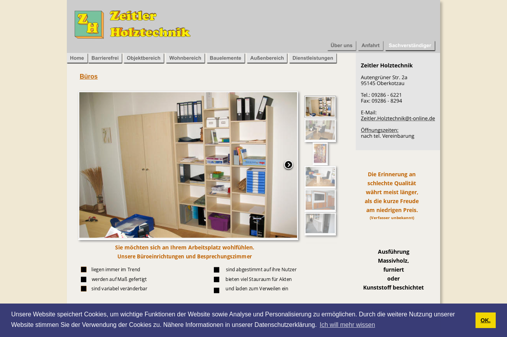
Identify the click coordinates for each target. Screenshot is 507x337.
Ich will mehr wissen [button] (347, 324)
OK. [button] (486, 320)
